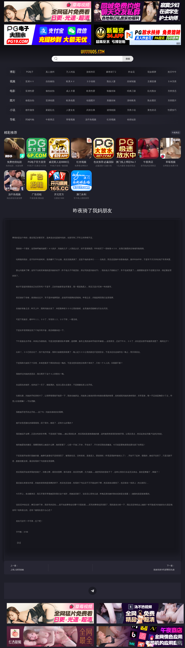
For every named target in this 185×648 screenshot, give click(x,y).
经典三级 (131, 90)
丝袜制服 (131, 81)
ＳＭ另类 (172, 81)
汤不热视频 (90, 119)
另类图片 (172, 100)
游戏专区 (90, 71)
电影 (12, 91)
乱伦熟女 (151, 90)
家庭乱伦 (50, 109)
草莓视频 (70, 119)
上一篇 (28, 568)
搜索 (128, 58)
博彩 (12, 72)
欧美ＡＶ (70, 81)
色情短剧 (131, 119)
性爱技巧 (172, 109)
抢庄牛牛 (172, 71)
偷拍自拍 (50, 90)
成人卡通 (70, 90)
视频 (12, 81)
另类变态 (172, 90)
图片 (12, 100)
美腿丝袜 (111, 100)
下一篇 (157, 568)
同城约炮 (29, 119)
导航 (12, 119)
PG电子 (29, 71)
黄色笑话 (151, 109)
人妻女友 (70, 109)
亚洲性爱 (29, 90)
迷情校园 (111, 109)
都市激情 (29, 109)
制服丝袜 (111, 90)
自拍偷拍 (50, 81)
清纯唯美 (131, 100)
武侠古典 (90, 109)
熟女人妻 (111, 81)
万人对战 (70, 71)
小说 (12, 110)
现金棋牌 (151, 71)
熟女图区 (151, 100)
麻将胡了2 (111, 71)
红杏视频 (111, 119)
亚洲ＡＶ (29, 81)
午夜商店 (50, 119)
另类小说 (131, 109)
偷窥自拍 (29, 100)
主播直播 (151, 81)
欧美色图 (70, 100)
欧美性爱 (90, 90)
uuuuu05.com (92, 51)
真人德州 (50, 71)
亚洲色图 (50, 100)
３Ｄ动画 (90, 81)
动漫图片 (90, 100)
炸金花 (131, 71)
